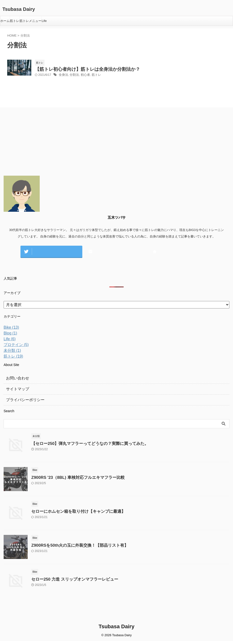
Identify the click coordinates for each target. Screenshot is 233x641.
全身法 (63, 76)
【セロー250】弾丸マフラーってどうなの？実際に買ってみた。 (83, 443)
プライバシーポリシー (23, 399)
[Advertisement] (40, 144)
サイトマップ (16, 388)
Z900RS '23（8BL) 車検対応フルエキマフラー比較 (72, 476)
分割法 (73, 76)
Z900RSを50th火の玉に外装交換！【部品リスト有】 (74, 544)
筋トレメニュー (30, 21)
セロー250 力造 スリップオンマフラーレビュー (69, 578)
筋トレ (14, 21)
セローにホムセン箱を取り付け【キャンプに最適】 (72, 510)
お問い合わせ (16, 377)
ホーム (5, 21)
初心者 (83, 76)
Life (44, 21)
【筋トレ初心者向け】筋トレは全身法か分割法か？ (79, 70)
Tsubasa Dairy (18, 9)
